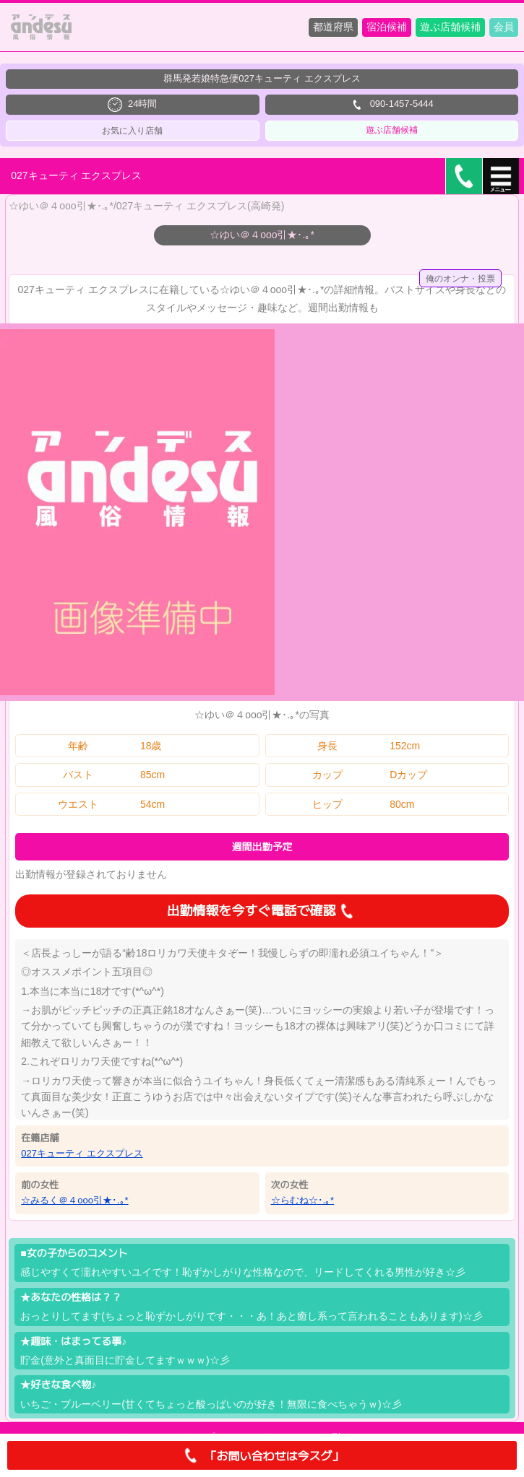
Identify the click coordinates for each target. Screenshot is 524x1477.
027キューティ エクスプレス (81, 1153)
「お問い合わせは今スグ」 (261, 1455)
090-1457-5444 (392, 104)
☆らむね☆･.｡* (303, 1200)
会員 (504, 26)
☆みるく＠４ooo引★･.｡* (74, 1200)
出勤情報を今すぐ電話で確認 (262, 911)
